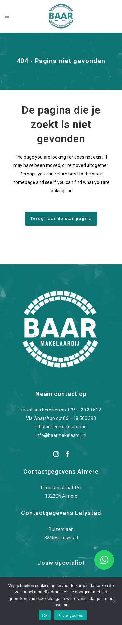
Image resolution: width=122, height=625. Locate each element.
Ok (44, 615)
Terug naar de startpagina (61, 218)
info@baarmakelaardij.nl (61, 435)
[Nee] (114, 601)
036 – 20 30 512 (85, 409)
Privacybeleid (70, 615)
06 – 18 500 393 (79, 418)
